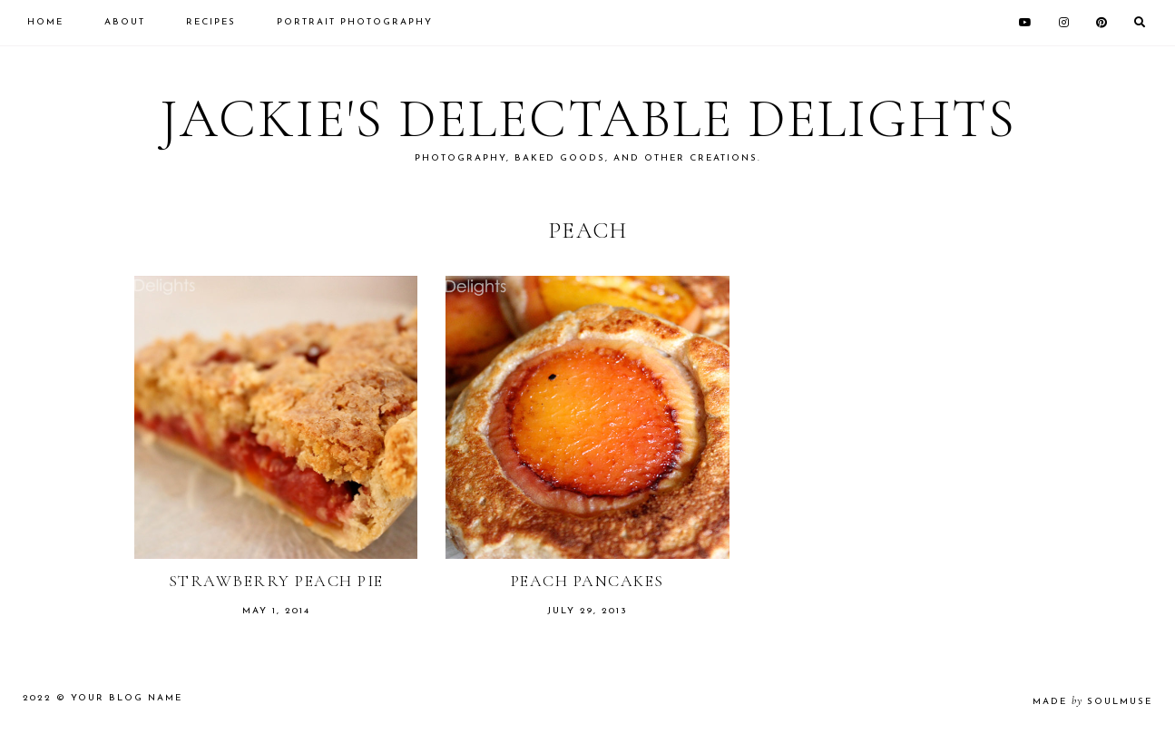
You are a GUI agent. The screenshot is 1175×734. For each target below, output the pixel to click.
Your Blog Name (126, 698)
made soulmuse (1092, 702)
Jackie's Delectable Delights (588, 119)
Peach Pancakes (587, 581)
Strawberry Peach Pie (276, 581)
